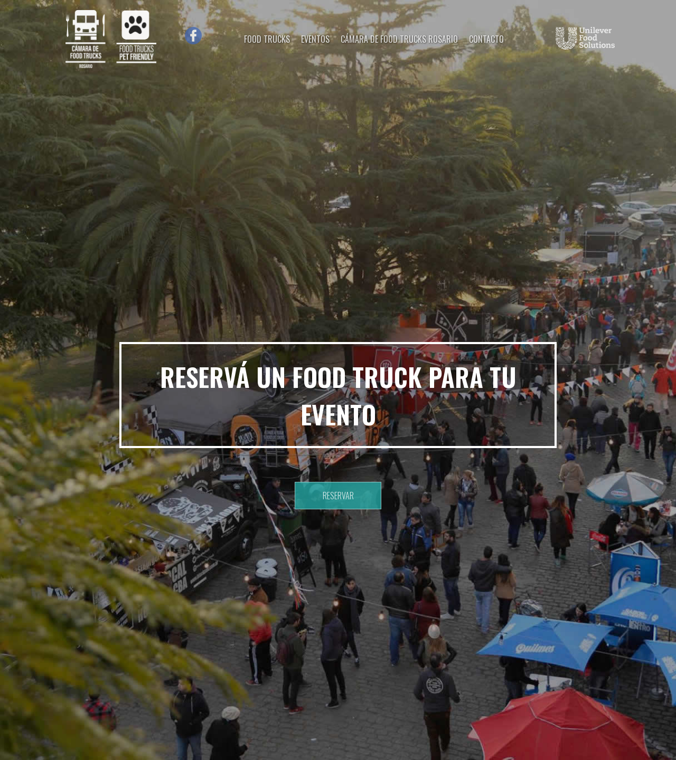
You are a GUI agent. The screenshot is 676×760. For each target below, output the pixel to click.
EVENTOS (315, 39)
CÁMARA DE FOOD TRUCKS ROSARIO (399, 39)
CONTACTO (486, 39)
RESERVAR (338, 495)
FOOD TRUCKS (267, 39)
